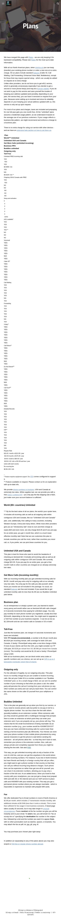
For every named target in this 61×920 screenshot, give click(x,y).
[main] (30, 25)
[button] (3, 3)
